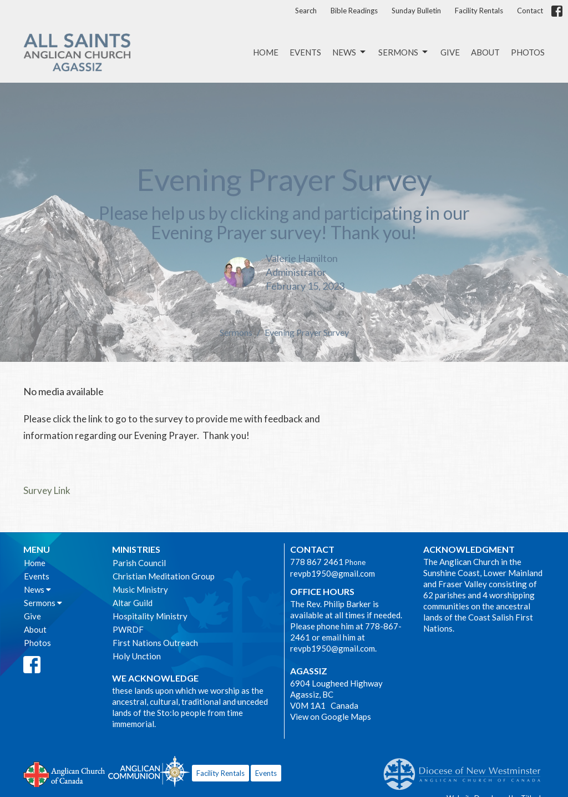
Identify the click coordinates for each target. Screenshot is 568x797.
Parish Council (139, 563)
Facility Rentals (479, 10)
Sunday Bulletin (416, 10)
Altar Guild (133, 603)
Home (265, 52)
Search (306, 10)
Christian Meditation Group (164, 576)
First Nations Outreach (155, 643)
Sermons (403, 52)
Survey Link (46, 490)
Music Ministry (140, 589)
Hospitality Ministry (150, 616)
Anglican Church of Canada (64, 773)
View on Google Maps (330, 717)
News (349, 52)
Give (450, 52)
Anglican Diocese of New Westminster (466, 769)
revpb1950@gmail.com (332, 573)
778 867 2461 (316, 562)
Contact (530, 10)
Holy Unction (137, 656)
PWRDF (128, 629)
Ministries (136, 549)
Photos (528, 52)
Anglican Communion (149, 771)
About (485, 52)
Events (305, 52)
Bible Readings (354, 10)
